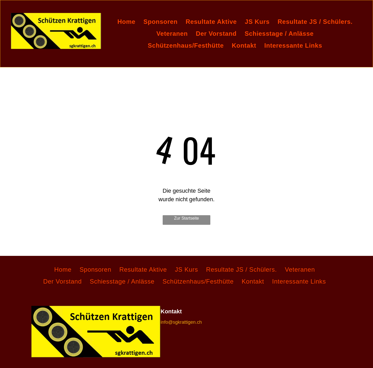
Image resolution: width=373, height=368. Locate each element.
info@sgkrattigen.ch (181, 322)
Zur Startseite (186, 218)
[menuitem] (128, 22)
